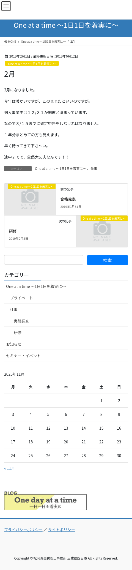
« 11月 (9, 468)
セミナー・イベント (23, 355)
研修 (13, 231)
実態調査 (21, 321)
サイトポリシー (61, 529)
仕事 (93, 168)
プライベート (21, 298)
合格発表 (68, 199)
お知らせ (13, 344)
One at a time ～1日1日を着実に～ (32, 63)
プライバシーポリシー (23, 529)
